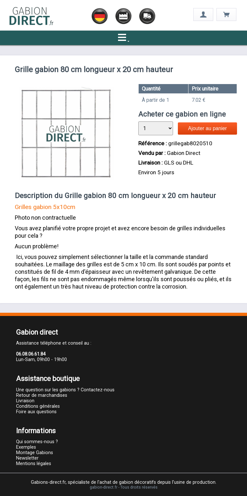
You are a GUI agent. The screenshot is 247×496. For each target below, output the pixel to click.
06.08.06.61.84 (31, 354)
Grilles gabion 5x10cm (45, 207)
